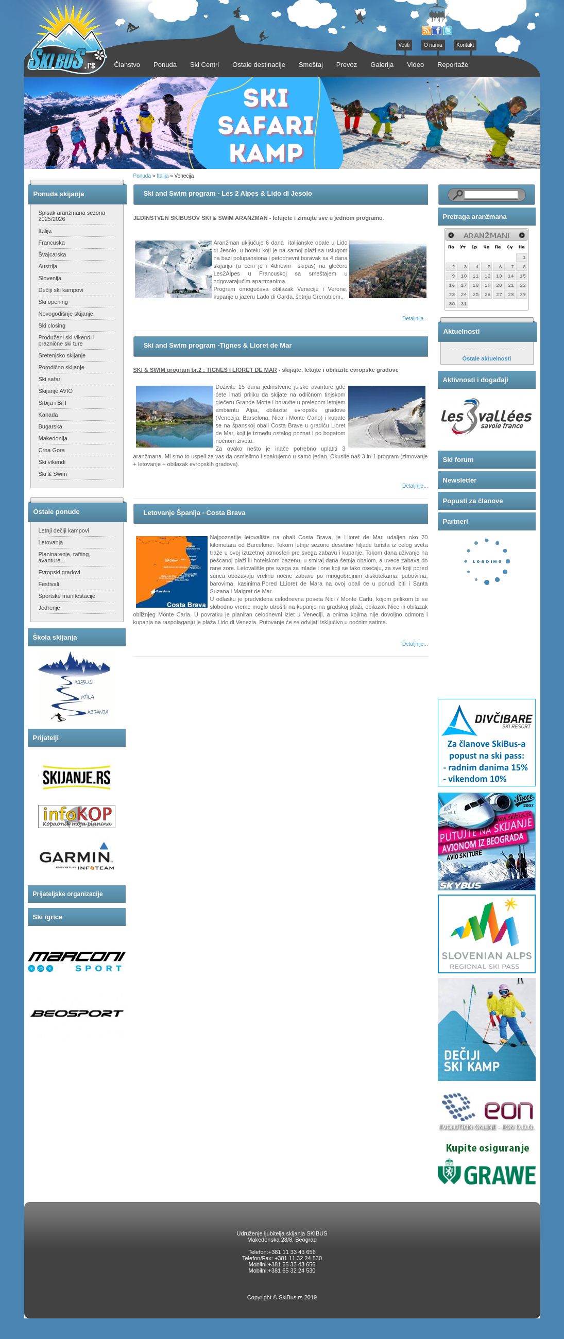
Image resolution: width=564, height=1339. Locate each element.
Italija (45, 231)
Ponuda (142, 176)
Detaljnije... (415, 318)
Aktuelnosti (461, 331)
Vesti (404, 45)
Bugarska (50, 426)
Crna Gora (52, 450)
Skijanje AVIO (56, 391)
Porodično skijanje (61, 367)
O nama (433, 45)
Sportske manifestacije (67, 596)
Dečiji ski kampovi (61, 290)
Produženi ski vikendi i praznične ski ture (67, 340)
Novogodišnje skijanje (66, 314)
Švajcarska (52, 254)
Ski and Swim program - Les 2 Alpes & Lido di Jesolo (228, 193)
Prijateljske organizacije (68, 894)
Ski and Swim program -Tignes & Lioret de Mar (218, 345)
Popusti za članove (473, 501)
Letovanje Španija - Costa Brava (195, 513)
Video (415, 64)
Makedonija (53, 438)
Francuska (52, 242)
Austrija (48, 266)
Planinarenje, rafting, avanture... (65, 557)
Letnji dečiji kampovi (64, 530)
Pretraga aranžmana (475, 216)
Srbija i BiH (52, 403)
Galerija (382, 64)
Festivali (49, 584)
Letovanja (51, 542)
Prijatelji (46, 738)
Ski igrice (48, 917)
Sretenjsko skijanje (62, 355)
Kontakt (465, 45)
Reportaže (452, 64)
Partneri (455, 521)
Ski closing (52, 325)
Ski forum (458, 460)
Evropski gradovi (59, 572)
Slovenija (50, 278)
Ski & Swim (53, 474)
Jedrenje (49, 608)
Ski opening (54, 302)
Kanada (48, 414)
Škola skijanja (55, 637)
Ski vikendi (52, 462)
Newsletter (460, 480)
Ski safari (50, 379)
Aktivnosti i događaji (475, 380)
